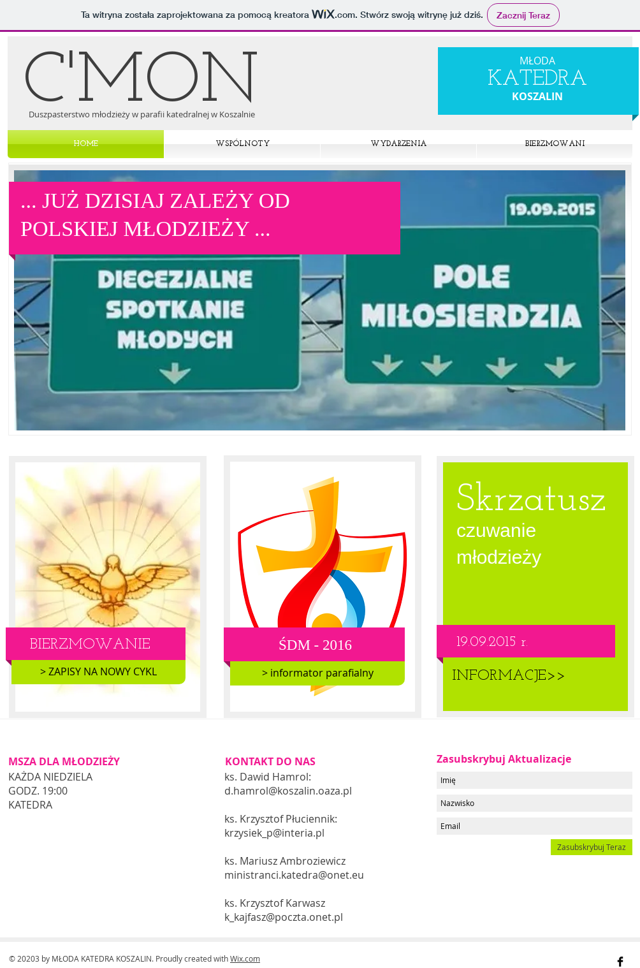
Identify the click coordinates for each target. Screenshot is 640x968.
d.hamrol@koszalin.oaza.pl (288, 791)
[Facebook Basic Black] (620, 962)
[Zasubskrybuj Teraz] (591, 847)
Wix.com (245, 958)
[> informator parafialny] (317, 673)
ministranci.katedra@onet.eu (294, 875)
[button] (319, 300)
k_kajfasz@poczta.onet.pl (283, 917)
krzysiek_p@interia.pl (274, 833)
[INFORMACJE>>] (508, 676)
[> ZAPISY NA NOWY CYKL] (98, 672)
